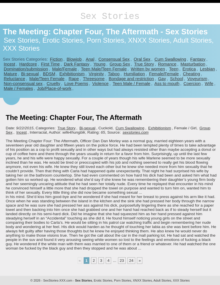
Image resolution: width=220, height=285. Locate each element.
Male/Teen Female (46, 78)
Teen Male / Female (131, 83)
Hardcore (28, 64)
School (176, 78)
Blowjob (74, 59)
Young (99, 64)
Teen (173, 68)
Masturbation (192, 64)
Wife (209, 83)
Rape (73, 78)
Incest (9, 64)
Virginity (96, 73)
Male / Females (18, 88)
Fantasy (197, 59)
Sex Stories (110, 16)
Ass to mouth (166, 83)
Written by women (148, 68)
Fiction (56, 59)
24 (131, 260)
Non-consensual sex (23, 83)
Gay (162, 78)
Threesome (94, 78)
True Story (144, 64)
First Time (50, 64)
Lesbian (207, 68)
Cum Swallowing (170, 59)
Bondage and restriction (131, 78)
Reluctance (14, 78)
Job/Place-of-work (54, 88)
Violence (100, 83)
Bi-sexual (30, 73)
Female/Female (164, 73)
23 (122, 260)
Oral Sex (142, 59)
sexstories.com (136, 132)
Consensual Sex (114, 59)
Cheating (191, 73)
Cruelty (53, 83)
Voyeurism (197, 78)
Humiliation (134, 73)
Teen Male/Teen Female (104, 68)
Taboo (114, 73)
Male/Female (64, 68)
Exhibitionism (72, 73)
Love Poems (76, 83)
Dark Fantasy (76, 64)
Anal (90, 59)
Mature (10, 73)
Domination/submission (26, 68)
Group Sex (119, 64)
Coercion (192, 83)
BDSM (49, 73)
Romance (167, 64)
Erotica (189, 68)
